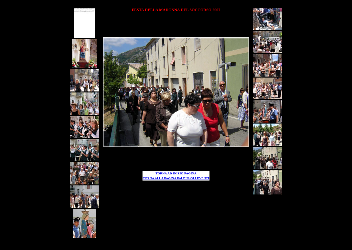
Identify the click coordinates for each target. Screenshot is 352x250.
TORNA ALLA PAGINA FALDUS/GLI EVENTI (176, 178)
